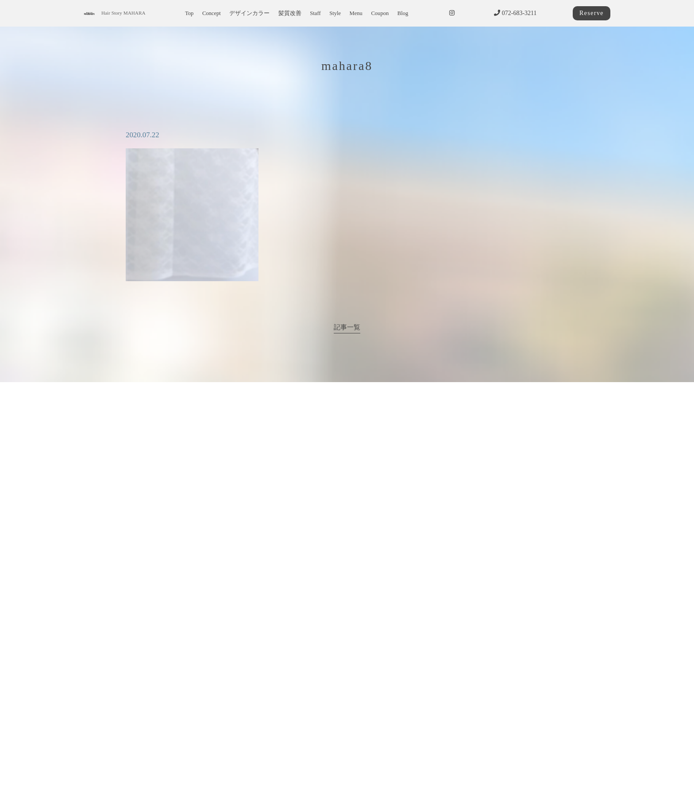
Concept (211, 13)
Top (189, 13)
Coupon (380, 13)
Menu (356, 13)
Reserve (591, 13)
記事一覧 (347, 327)
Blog (403, 13)
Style (335, 13)
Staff (315, 13)
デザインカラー (249, 13)
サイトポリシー (278, 773)
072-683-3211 (515, 13)
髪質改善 (289, 13)
